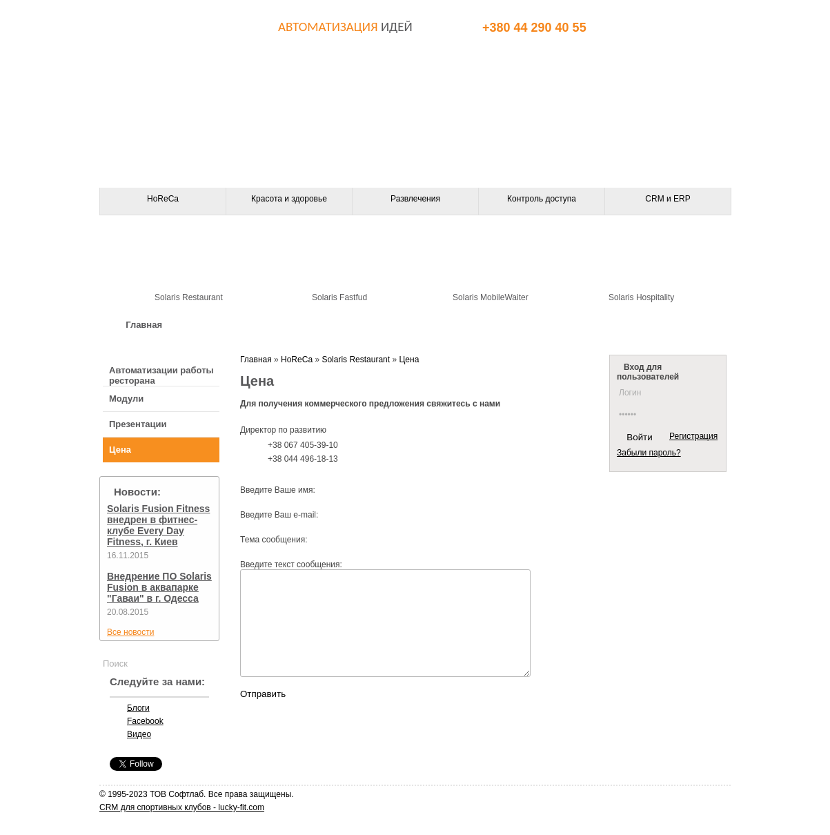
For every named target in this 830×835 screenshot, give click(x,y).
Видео (139, 734)
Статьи (688, 325)
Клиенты (606, 325)
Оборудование (329, 325)
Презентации (137, 424)
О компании (230, 325)
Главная (144, 325)
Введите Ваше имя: (277, 490)
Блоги (138, 708)
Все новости (130, 632)
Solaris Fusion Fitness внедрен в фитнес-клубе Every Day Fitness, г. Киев (158, 525)
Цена (120, 449)
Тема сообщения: (274, 539)
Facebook (145, 721)
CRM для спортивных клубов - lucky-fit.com (181, 807)
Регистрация (693, 436)
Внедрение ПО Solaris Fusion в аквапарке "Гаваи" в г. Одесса (159, 587)
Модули (126, 398)
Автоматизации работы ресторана (161, 375)
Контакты (429, 325)
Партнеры (518, 325)
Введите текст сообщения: (291, 564)
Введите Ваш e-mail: (279, 515)
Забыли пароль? (649, 453)
